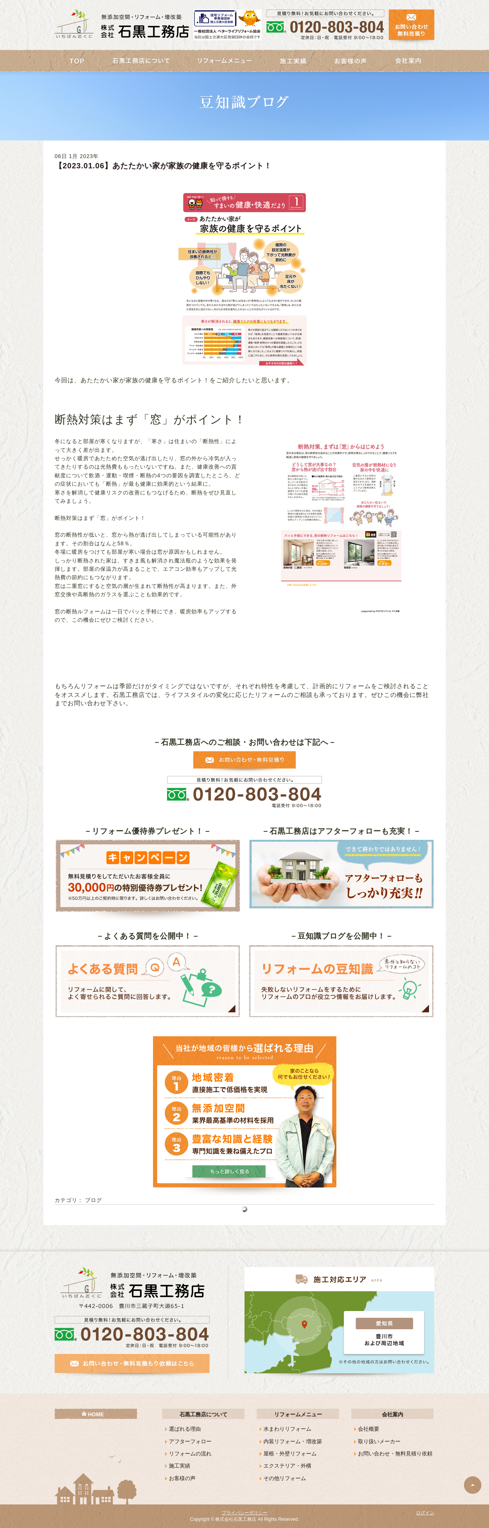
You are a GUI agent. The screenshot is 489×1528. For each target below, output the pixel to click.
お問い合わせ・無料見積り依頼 (395, 1453)
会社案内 (392, 1414)
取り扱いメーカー (379, 1441)
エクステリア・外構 (287, 1466)
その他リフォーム (284, 1478)
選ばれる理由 (185, 1429)
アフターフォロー (190, 1441)
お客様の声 (182, 1478)
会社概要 (368, 1429)
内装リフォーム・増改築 (292, 1441)
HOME (96, 1414)
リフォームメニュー (298, 1414)
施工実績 (179, 1466)
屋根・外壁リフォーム (290, 1453)
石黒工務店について (203, 1414)
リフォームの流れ (190, 1453)
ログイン (425, 1512)
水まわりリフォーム (287, 1429)
